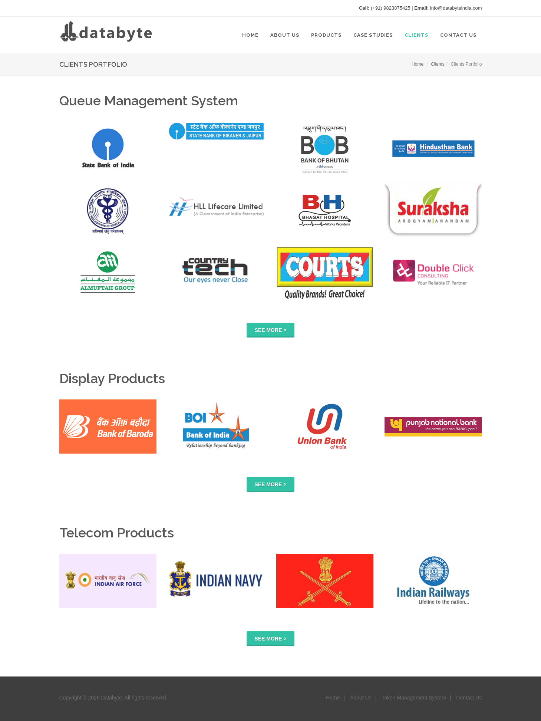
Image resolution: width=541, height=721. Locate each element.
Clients (438, 64)
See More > (271, 330)
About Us (361, 698)
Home (417, 64)
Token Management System (414, 698)
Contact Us (469, 698)
